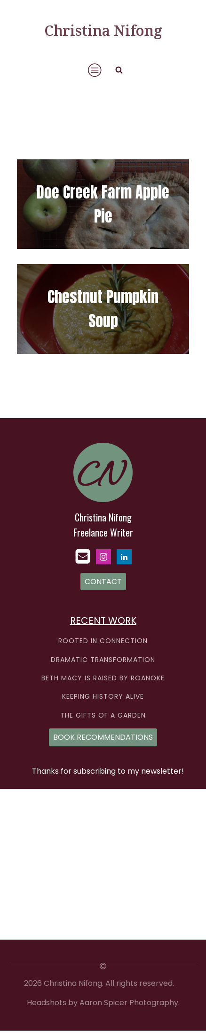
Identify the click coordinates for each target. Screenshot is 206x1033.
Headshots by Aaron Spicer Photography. (103, 1003)
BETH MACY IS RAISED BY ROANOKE (103, 678)
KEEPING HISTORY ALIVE (103, 696)
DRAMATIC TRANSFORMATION (103, 659)
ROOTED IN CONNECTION (103, 641)
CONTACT (103, 581)
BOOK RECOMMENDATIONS (103, 737)
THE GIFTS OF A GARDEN (103, 715)
